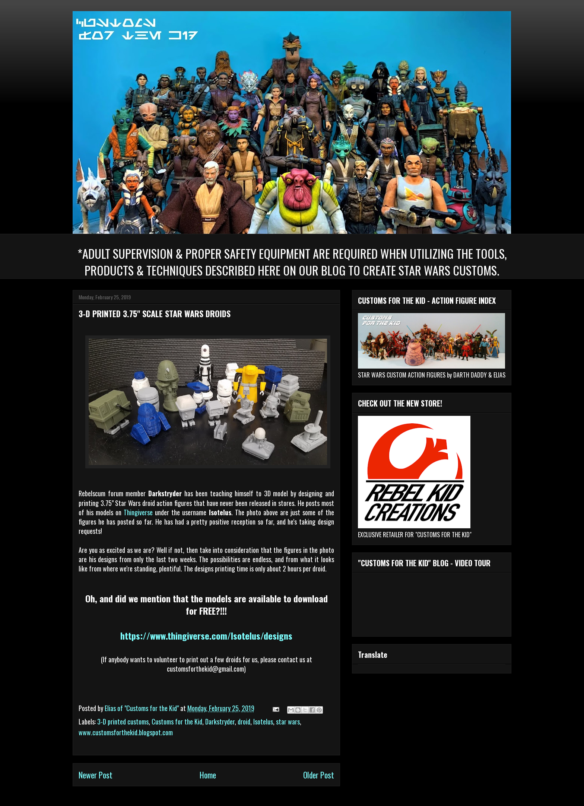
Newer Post (95, 775)
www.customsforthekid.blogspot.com (126, 732)
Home (208, 775)
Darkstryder (220, 721)
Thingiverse (138, 512)
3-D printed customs (123, 721)
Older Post (318, 775)
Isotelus (263, 721)
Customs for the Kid (177, 721)
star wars (288, 721)
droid (244, 721)
